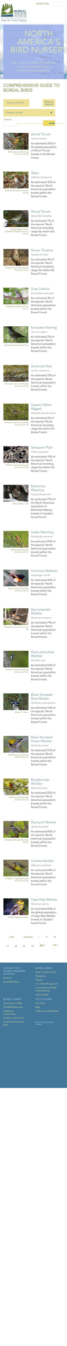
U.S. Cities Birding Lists (46, 983)
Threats (39, 980)
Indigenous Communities (9, 1012)
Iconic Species (42, 994)
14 (32, 946)
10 (54, 937)
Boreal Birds (43, 968)
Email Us (7, 978)
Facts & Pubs (43, 999)
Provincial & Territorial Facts (13, 1023)
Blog (37, 1007)
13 (23, 946)
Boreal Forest (12, 999)
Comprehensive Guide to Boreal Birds (45, 989)
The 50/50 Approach (13, 1007)
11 (7, 946)
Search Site (42, 3)
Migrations (40, 976)
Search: (8, 119)
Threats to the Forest (13, 1018)
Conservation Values (12, 1003)
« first (11, 937)
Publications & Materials (47, 1011)
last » (55, 945)
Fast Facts (40, 1003)
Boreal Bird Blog (11, 982)
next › (42, 945)
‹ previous (28, 937)
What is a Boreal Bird (45, 972)
